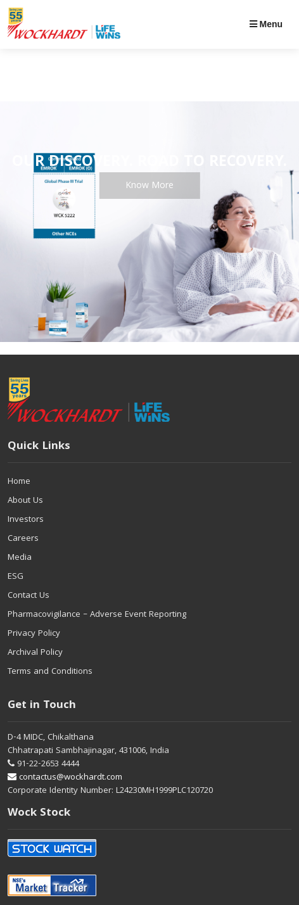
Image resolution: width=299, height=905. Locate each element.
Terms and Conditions (50, 672)
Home (19, 482)
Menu (266, 24)
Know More (149, 186)
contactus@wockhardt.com (65, 778)
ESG (15, 577)
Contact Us (28, 596)
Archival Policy (35, 653)
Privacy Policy (34, 634)
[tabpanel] (149, 221)
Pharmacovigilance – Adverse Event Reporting (97, 615)
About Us (25, 501)
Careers (23, 539)
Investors (26, 520)
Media (20, 558)
